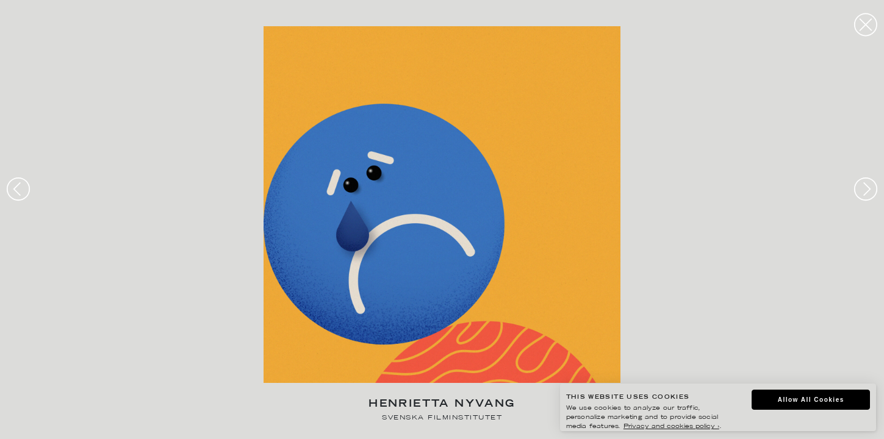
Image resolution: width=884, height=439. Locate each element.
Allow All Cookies (811, 399)
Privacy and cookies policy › (671, 426)
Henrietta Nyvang (441, 405)
